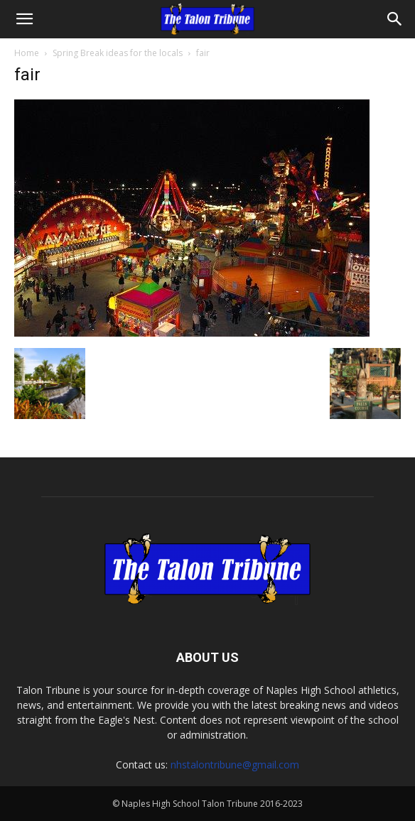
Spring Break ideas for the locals (118, 53)
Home (26, 53)
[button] (24, 19)
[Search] (395, 19)
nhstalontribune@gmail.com (235, 764)
